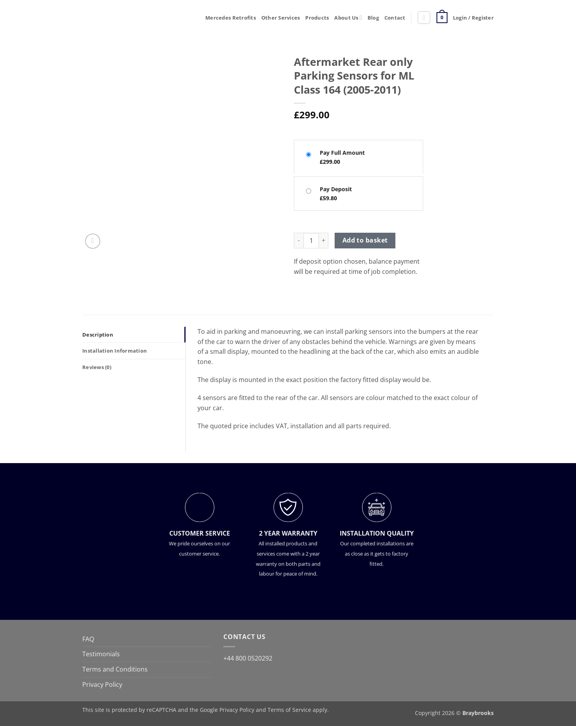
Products (317, 17)
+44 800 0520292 (247, 658)
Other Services (280, 17)
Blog (373, 17)
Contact (395, 17)
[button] (424, 17)
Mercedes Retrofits (230, 17)
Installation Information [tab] (114, 350)
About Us (348, 17)
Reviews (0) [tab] (96, 367)
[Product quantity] (311, 240)
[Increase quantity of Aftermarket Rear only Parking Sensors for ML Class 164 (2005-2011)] (323, 240)
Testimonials (101, 654)
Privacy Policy (102, 684)
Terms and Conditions (115, 669)
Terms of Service (289, 709)
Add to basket (365, 240)
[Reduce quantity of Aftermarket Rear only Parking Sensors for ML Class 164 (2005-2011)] (298, 240)
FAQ (88, 639)
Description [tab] (97, 334)
